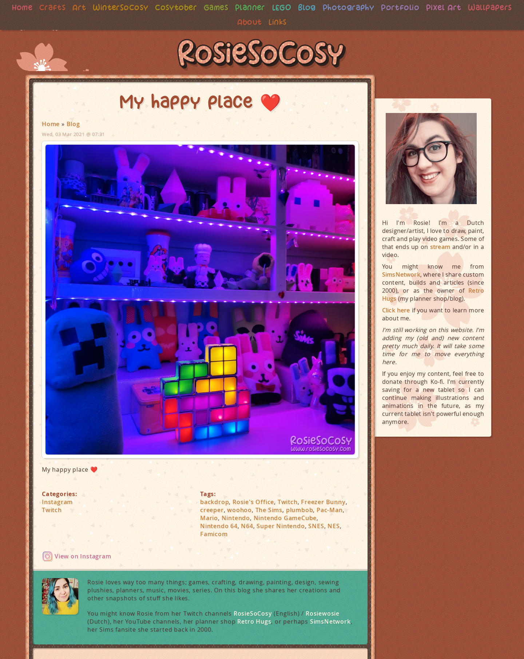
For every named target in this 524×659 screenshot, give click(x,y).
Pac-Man (330, 510)
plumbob (299, 510)
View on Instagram (83, 556)
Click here (396, 310)
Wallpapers (233, 22)
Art (100, 7)
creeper (212, 510)
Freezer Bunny (323, 502)
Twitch (52, 510)
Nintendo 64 (219, 526)
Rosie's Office (253, 502)
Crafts (73, 7)
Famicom (214, 534)
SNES (316, 526)
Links (304, 22)
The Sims (268, 510)
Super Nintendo (281, 526)
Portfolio (429, 7)
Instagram (57, 502)
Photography (376, 7)
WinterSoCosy (142, 7)
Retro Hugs (254, 621)
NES (334, 526)
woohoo (239, 510)
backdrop (214, 502)
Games (240, 7)
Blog (334, 7)
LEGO (308, 7)
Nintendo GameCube (285, 518)
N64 (247, 526)
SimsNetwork (330, 621)
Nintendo (236, 518)
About (275, 22)
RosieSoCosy (262, 55)
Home (42, 7)
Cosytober (199, 7)
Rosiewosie (323, 613)
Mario (209, 518)
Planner (275, 7)
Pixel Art (474, 7)
